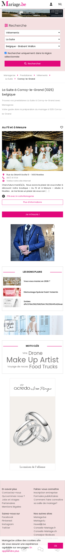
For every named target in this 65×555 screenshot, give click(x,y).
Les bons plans (32, 271)
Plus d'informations (32, 202)
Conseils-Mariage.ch (45, 531)
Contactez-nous (11, 492)
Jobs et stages (10, 499)
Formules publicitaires (46, 496)
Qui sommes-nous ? (13, 496)
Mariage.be (40, 517)
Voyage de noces (17, 366)
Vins (24, 353)
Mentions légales (11, 506)
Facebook (7, 517)
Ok (55, 545)
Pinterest (7, 520)
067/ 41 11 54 (12, 177)
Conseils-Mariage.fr (45, 527)
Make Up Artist (32, 360)
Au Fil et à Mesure (14, 127)
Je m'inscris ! (33, 214)
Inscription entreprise (46, 492)
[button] (4, 151)
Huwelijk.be (40, 524)
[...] (48, 191)
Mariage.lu (39, 520)
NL (60, 4)
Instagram (8, 524)
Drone (36, 353)
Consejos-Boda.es (44, 534)
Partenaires (8, 503)
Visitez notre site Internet (19, 180)
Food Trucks (43, 366)
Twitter (6, 527)
